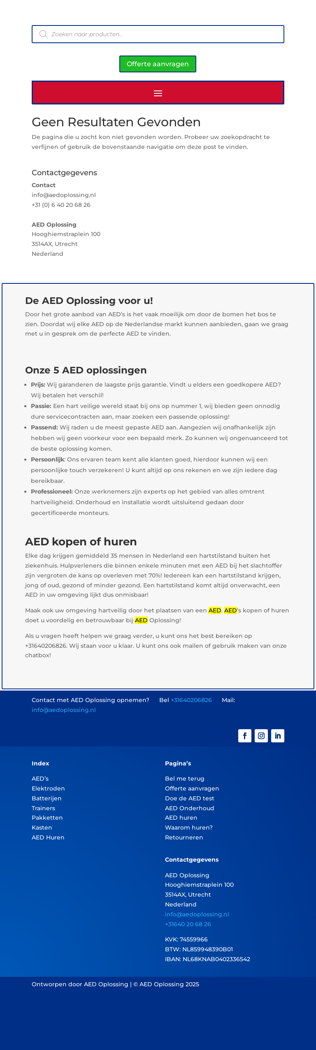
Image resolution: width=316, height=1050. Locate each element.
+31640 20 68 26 (188, 924)
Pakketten (47, 817)
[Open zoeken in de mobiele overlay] (158, 34)
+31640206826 (191, 700)
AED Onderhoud (189, 808)
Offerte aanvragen (158, 64)
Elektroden (48, 788)
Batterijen (47, 798)
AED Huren (48, 837)
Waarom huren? (189, 827)
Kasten (42, 827)
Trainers (43, 808)
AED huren (181, 817)
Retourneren (184, 837)
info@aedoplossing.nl (64, 710)
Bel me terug (184, 778)
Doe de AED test (189, 798)
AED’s (40, 778)
